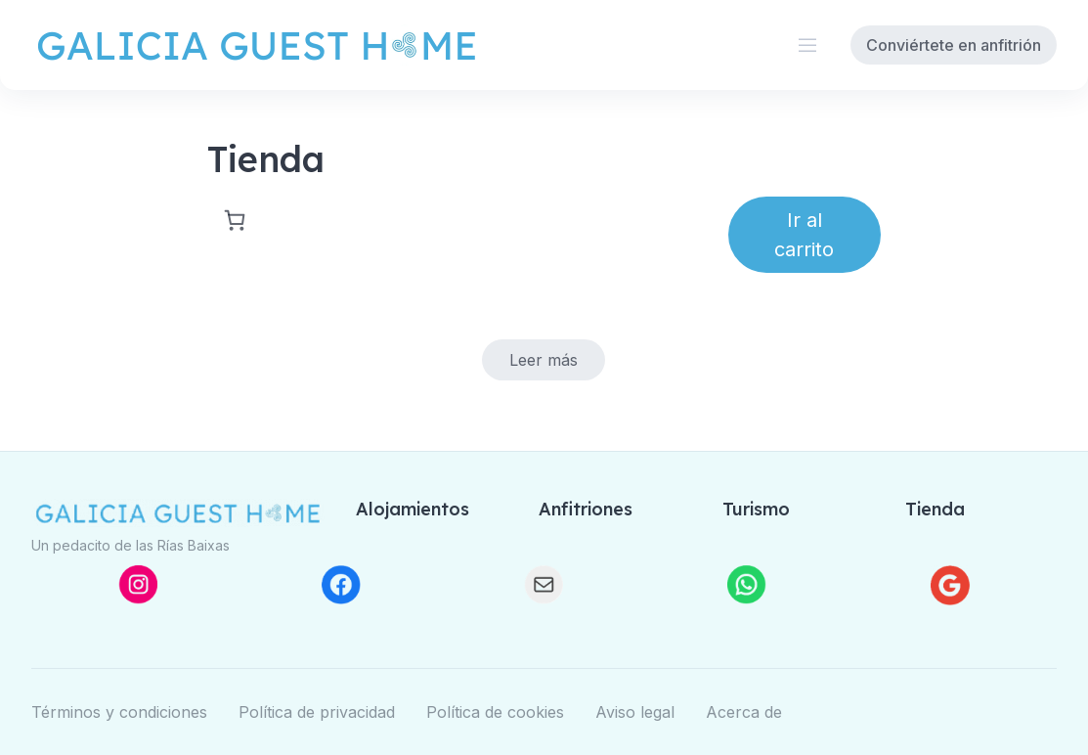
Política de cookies (495, 712)
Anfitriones (585, 509)
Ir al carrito (804, 234)
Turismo (756, 509)
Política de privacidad (317, 712)
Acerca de (744, 712)
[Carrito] (230, 220)
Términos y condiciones (119, 712)
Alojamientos (412, 509)
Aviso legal (635, 712)
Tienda (935, 509)
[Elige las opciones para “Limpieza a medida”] (543, 359)
